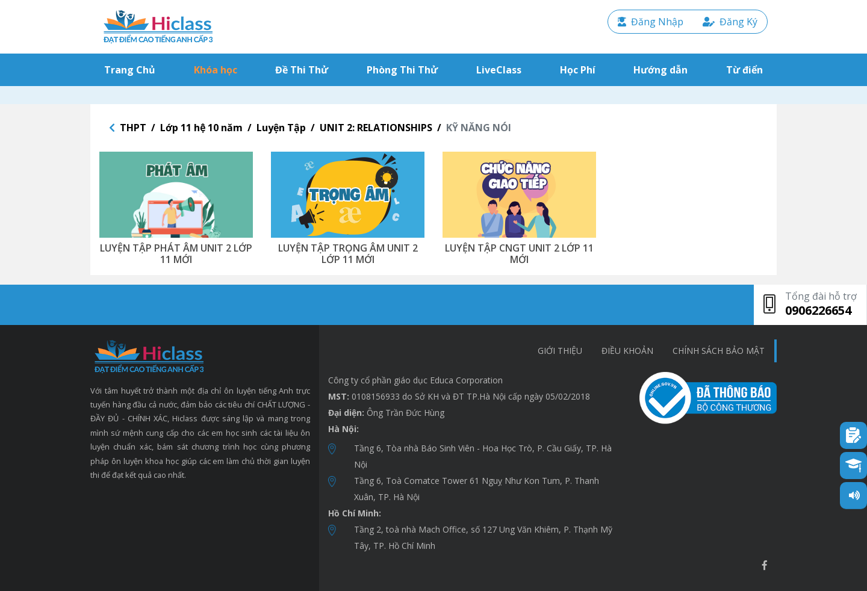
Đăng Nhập (650, 21)
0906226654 (818, 310)
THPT (133, 127)
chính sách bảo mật (719, 350)
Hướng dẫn (660, 69)
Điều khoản (627, 350)
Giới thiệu (560, 350)
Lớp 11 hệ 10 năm (201, 127)
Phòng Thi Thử (402, 69)
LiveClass (498, 69)
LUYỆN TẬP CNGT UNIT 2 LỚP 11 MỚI (519, 253)
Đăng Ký (730, 21)
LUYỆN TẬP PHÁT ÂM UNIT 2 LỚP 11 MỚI (176, 253)
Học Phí (577, 69)
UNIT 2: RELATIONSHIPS (376, 127)
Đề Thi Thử (301, 69)
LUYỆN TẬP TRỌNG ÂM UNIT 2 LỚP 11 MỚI (348, 253)
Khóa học (215, 69)
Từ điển (744, 69)
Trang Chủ (132, 69)
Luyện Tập (281, 127)
